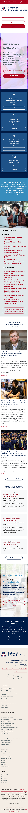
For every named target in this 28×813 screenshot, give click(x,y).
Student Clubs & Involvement (8, 701)
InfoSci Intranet (5, 766)
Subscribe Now (14, 638)
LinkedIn (5, 780)
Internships (4, 705)
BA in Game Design (6, 721)
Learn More (14, 108)
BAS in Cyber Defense (7, 715)
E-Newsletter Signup (6, 756)
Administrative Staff (6, 754)
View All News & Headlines (14, 479)
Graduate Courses (5, 699)
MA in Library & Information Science (10, 738)
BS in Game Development (7, 723)
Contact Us (5, 669)
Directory (13, 19)
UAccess (3, 760)
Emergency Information (14, 675)
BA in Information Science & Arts (9, 727)
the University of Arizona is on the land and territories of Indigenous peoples (14, 791)
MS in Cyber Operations (7, 732)
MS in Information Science (8, 736)
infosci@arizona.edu (14, 669)
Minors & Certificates (6, 729)
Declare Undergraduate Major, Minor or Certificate (11, 693)
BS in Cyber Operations (7, 717)
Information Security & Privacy (14, 677)
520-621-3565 (23, 669)
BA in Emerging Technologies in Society (11, 719)
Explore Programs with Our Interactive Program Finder (14, 310)
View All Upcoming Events (14, 558)
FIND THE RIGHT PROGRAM (14, 71)
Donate (13, 23)
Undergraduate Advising (7, 689)
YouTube (5, 782)
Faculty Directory (5, 752)
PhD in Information (6, 742)
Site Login (3, 764)
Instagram (5, 778)
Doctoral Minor (5, 744)
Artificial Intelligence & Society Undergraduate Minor (14, 603)
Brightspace (4, 762)
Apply (13, 27)
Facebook (5, 774)
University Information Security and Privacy (14, 807)
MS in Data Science (6, 734)
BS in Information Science (7, 725)
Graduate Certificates (6, 740)
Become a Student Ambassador (9, 703)
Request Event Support (7, 758)
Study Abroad (4, 707)
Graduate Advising (6, 691)
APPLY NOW (14, 76)
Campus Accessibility (14, 679)
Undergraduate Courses (7, 696)
